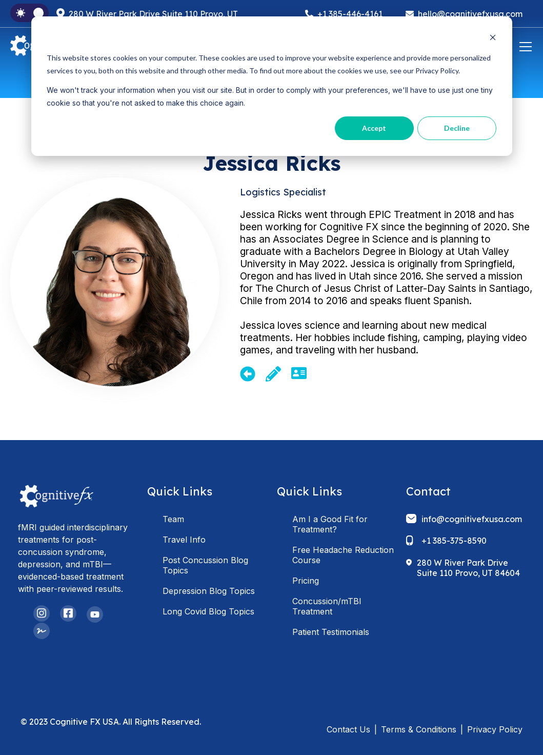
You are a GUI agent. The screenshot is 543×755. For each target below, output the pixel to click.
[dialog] (271, 86)
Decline (457, 128)
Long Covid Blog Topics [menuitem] (208, 611)
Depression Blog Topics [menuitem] (209, 591)
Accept (374, 128)
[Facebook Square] (68, 613)
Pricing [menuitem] (305, 580)
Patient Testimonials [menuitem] (330, 632)
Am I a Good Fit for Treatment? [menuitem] (330, 524)
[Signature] (41, 631)
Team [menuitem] (173, 519)
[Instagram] (41, 613)
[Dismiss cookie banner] (492, 38)
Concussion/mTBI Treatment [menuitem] (326, 606)
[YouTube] (95, 614)
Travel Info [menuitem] (184, 539)
